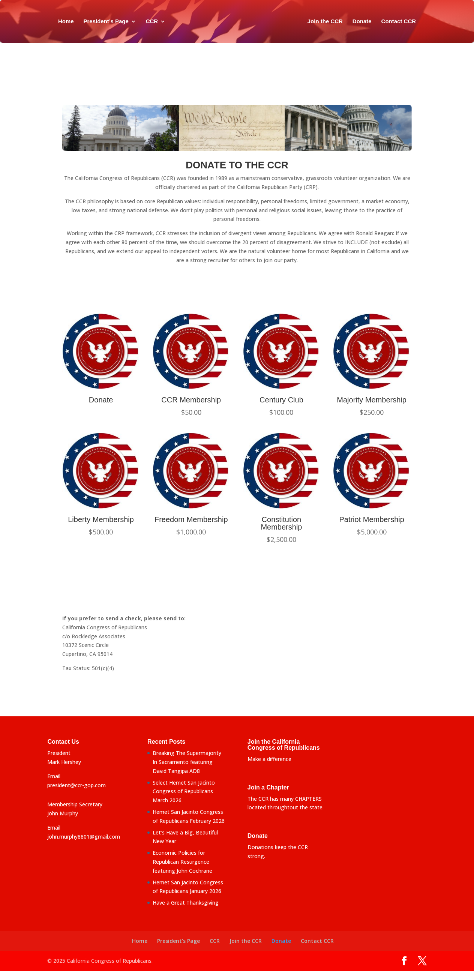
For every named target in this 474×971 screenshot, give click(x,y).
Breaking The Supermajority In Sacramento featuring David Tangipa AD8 (187, 761)
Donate (364, 21)
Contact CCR (401, 21)
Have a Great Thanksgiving (186, 902)
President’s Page (103, 21)
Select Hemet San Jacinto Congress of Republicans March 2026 (184, 791)
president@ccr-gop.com (76, 785)
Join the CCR (327, 21)
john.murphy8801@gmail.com (83, 836)
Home (63, 21)
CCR (149, 21)
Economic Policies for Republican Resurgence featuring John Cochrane (182, 861)
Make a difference (269, 758)
